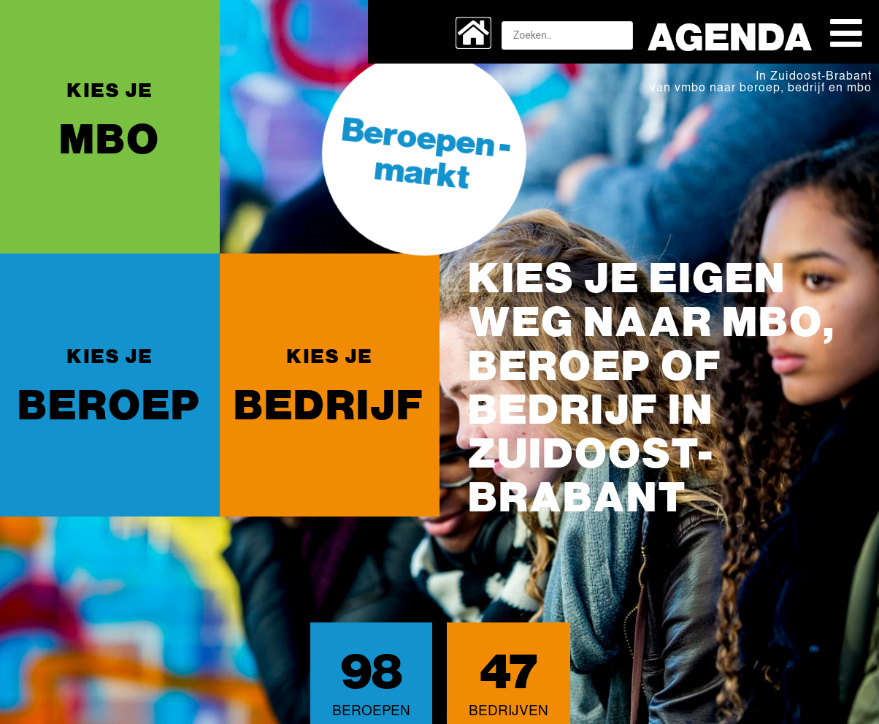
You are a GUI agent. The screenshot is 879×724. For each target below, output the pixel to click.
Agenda (730, 35)
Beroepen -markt (426, 151)
